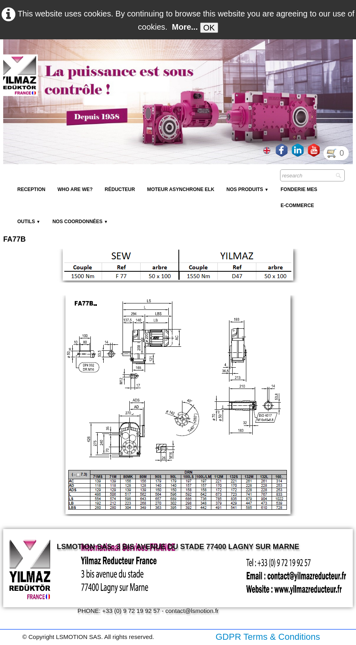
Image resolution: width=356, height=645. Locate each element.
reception (31, 189)
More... (185, 26)
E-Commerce (297, 205)
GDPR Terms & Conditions (267, 637)
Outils (28, 221)
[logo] (150, 59)
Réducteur (120, 189)
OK (209, 27)
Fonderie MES (298, 189)
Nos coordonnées (80, 221)
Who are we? (75, 189)
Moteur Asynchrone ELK (181, 189)
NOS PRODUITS (247, 189)
